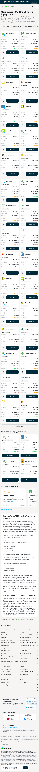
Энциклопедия (5, 742)
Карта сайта (14, 742)
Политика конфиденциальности (29, 739)
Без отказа (4, 658)
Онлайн (3, 637)
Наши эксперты (22, 742)
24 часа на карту (24, 674)
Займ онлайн (6, 26)
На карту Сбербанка (25, 653)
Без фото (22, 666)
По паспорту (23, 661)
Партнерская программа (21, 736)
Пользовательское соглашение (10, 739)
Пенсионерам (24, 669)
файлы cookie (19, 759)
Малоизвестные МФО (26, 635)
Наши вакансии (32, 742)
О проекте (4, 736)
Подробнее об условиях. (31, 763)
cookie (12, 767)
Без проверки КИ (6, 674)
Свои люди (11, 491)
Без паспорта (23, 658)
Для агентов (32, 736)
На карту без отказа (6, 640)
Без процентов (5, 650)
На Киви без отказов (25, 637)
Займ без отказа (29, 26)
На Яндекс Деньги (25, 640)
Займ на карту (17, 26)
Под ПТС (3, 653)
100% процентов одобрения (28, 642)
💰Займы (11, 619)
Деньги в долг (5, 664)
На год (21, 679)
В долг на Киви (24, 682)
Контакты (10, 736)
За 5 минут (23, 656)
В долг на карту (5, 682)
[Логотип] (19, 748)
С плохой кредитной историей (9, 661)
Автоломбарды (5, 685)
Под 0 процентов (6, 669)
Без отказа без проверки (8, 642)
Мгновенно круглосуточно (8, 656)
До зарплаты (5, 648)
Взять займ (4, 635)
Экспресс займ (5, 666)
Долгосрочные (5, 677)
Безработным (23, 664)
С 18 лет (22, 632)
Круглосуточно (24, 650)
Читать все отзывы (6, 509)
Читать (12, 501)
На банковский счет (25, 677)
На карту (3, 632)
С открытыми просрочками (27, 645)
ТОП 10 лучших (5, 671)
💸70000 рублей (20, 619)
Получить (12, 52)
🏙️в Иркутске (29, 619)
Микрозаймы (5, 645)
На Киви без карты (25, 648)
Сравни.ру (4, 619)
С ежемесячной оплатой (27, 671)
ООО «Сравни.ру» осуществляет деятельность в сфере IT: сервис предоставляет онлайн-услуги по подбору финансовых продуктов (17, 752)
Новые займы (5, 679)
